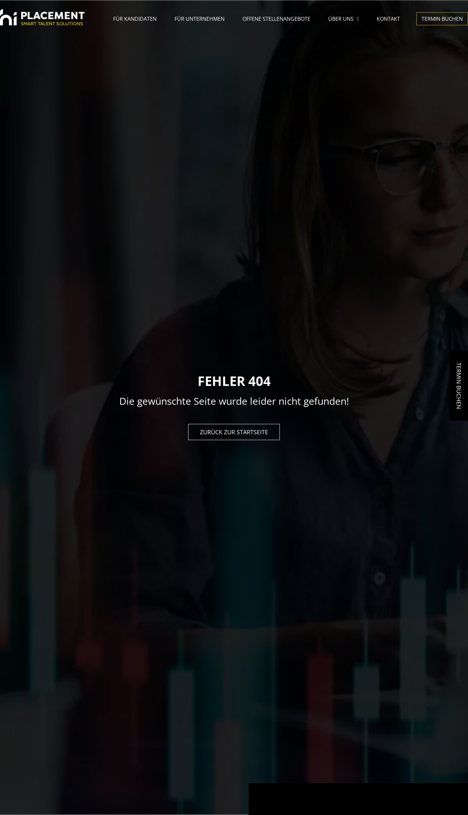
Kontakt (388, 18)
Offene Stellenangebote (276, 18)
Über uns (343, 19)
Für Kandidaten (135, 18)
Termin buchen (442, 18)
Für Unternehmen (200, 18)
